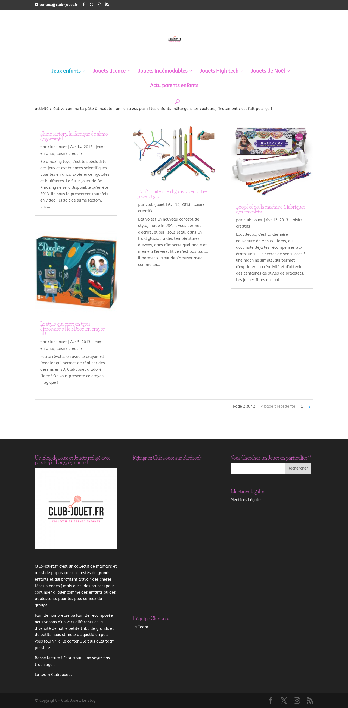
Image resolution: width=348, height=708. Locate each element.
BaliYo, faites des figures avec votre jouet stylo (172, 193)
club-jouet (57, 147)
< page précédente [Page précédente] (278, 406)
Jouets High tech (219, 71)
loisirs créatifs (69, 153)
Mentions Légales (246, 500)
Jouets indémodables (162, 71)
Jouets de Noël (268, 71)
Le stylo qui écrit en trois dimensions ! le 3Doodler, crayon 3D (73, 329)
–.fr (46, 566)
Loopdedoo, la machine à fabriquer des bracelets (270, 209)
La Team (140, 627)
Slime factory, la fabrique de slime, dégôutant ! (74, 136)
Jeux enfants (65, 71)
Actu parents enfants (174, 86)
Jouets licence (109, 71)
